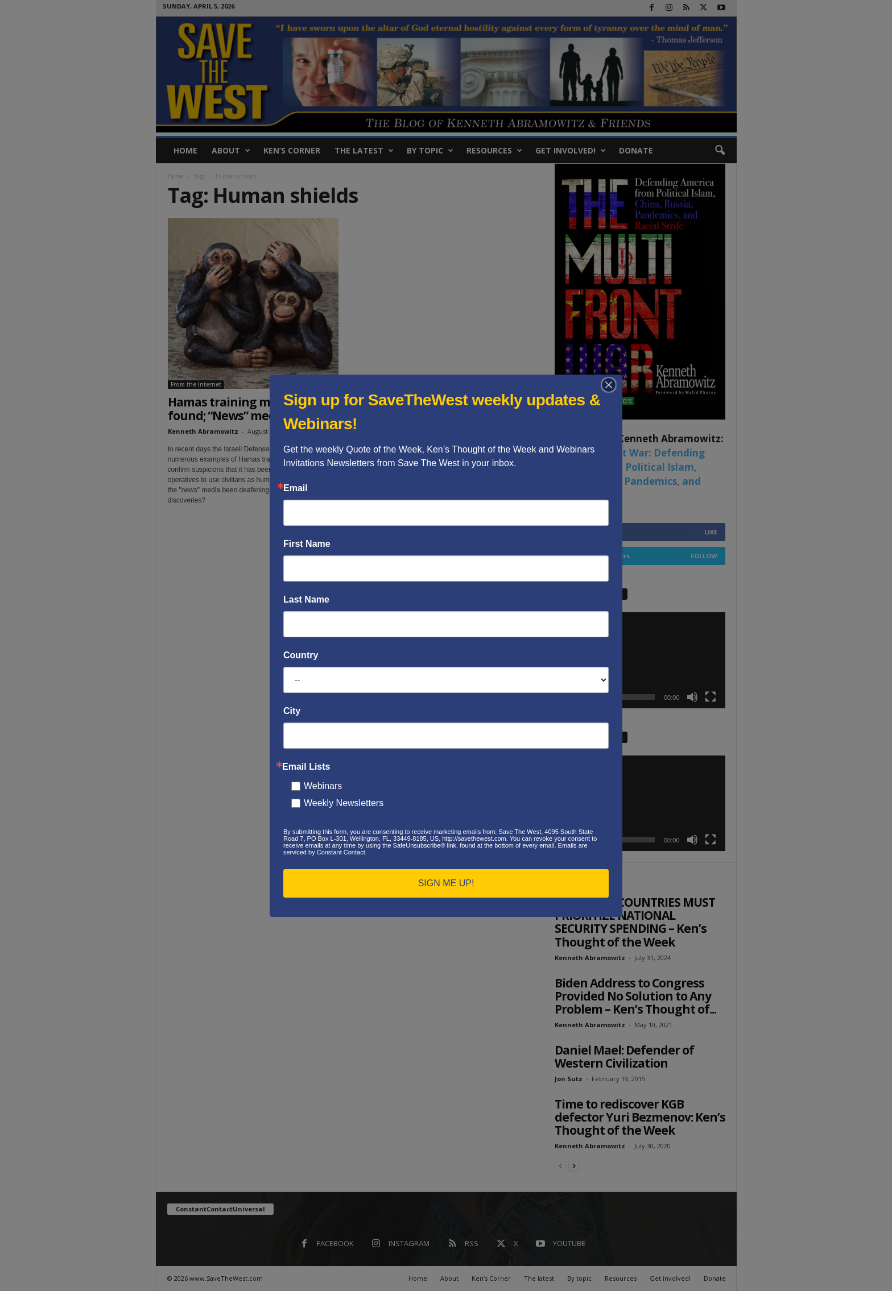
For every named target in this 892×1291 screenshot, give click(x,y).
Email (295, 488)
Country (300, 655)
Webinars (323, 786)
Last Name (306, 599)
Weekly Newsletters (343, 803)
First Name (307, 544)
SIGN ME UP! (446, 883)
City (291, 711)
